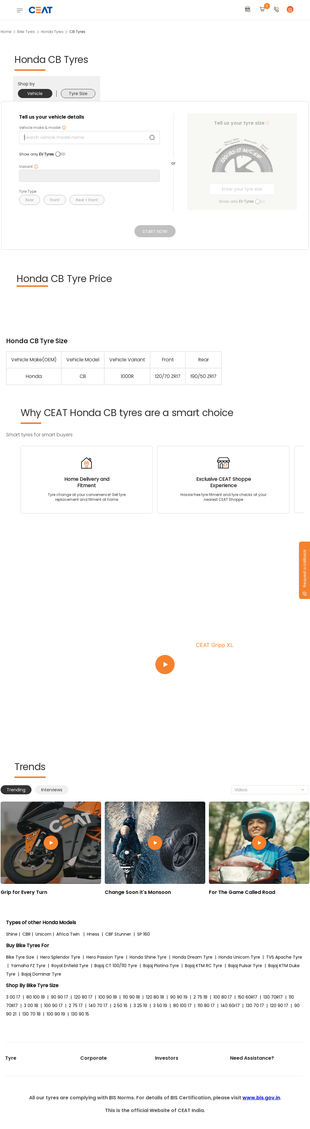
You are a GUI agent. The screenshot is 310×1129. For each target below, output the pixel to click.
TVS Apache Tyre (284, 957)
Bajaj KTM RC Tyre (203, 966)
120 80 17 (83, 997)
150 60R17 (247, 997)
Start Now (155, 231)
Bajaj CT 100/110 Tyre (115, 966)
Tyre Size (78, 93)
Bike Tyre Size (20, 957)
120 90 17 (279, 1006)
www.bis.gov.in (261, 1097)
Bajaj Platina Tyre (161, 966)
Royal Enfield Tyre (69, 966)
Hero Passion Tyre (105, 957)
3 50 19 (160, 1006)
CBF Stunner (118, 934)
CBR (26, 934)
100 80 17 (222, 997)
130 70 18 (31, 1014)
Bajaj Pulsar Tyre (245, 966)
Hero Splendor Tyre (60, 957)
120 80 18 (155, 997)
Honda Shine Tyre (148, 957)
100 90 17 (53, 1006)
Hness (93, 934)
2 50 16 (120, 1006)
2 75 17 (76, 1006)
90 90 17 (59, 997)
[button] (276, 10)
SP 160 (143, 934)
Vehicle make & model (42, 127)
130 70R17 (273, 997)
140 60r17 (230, 1006)
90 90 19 (178, 997)
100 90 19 (56, 1014)
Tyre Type (27, 191)
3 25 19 (140, 1006)
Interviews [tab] (51, 790)
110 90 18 (131, 997)
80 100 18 (35, 997)
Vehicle (35, 93)
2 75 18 (200, 997)
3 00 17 (13, 997)
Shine (12, 934)
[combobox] (270, 789)
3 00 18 (31, 1006)
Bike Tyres (26, 31)
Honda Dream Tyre (193, 957)
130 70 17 (255, 1006)
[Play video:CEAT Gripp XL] (227, 664)
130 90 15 (80, 1014)
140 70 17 (98, 1006)
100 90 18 (107, 997)
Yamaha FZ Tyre (28, 966)
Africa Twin (68, 934)
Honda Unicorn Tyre (239, 957)
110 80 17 (206, 1006)
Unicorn (43, 934)
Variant (28, 166)
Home (6, 31)
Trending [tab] (16, 790)
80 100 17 (182, 1006)
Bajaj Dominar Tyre (41, 974)
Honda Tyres (52, 31)
